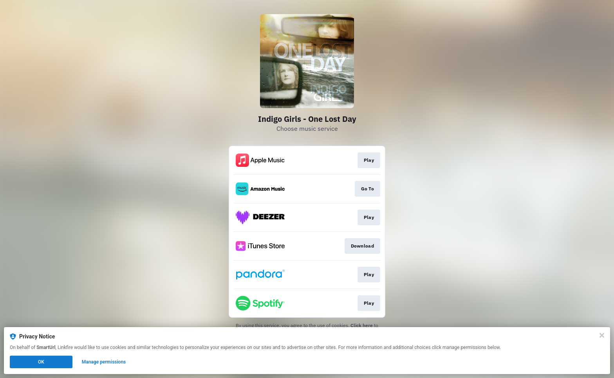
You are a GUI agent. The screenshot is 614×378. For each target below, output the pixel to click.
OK (41, 362)
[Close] (602, 335)
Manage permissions (104, 362)
